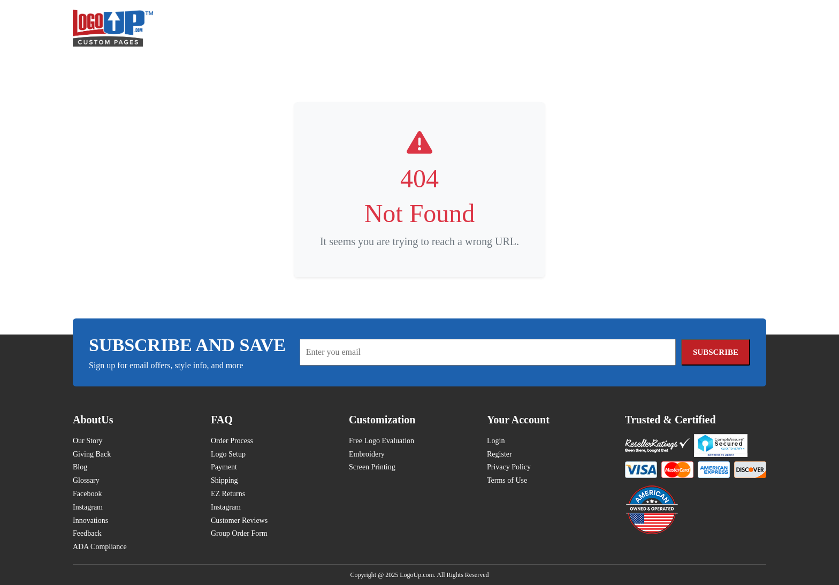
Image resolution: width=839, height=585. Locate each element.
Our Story (88, 441)
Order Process (232, 441)
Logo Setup (228, 454)
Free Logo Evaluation (381, 441)
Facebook (87, 494)
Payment (224, 467)
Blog (80, 467)
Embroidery (367, 454)
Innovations (90, 520)
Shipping (224, 480)
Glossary (86, 480)
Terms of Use (507, 480)
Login (496, 441)
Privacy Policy (509, 467)
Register (499, 454)
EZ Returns (228, 494)
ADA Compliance (100, 547)
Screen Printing (372, 467)
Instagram (88, 507)
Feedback (87, 533)
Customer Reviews (239, 520)
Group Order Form (239, 533)
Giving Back (92, 454)
